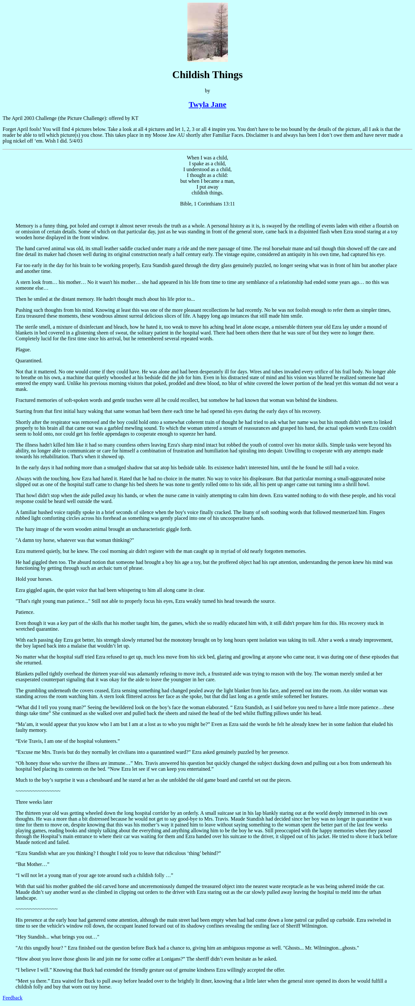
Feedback (12, 997)
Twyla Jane (207, 104)
